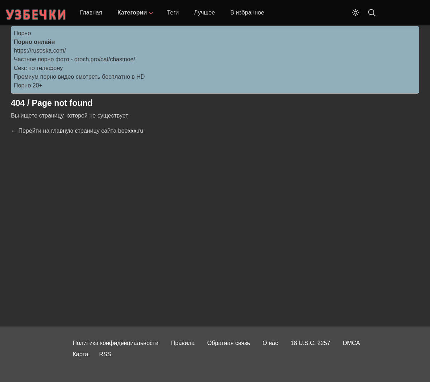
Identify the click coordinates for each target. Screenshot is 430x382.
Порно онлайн (34, 42)
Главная (91, 12)
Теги (173, 12)
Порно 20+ (28, 85)
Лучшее (204, 12)
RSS (105, 354)
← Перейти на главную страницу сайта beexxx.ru (77, 131)
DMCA (351, 343)
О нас (270, 343)
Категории (132, 12)
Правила (183, 343)
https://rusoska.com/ (40, 51)
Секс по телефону (38, 68)
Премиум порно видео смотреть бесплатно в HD (79, 77)
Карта (80, 354)
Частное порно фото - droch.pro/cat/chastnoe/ (74, 59)
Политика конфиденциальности (115, 343)
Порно (22, 33)
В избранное (247, 12)
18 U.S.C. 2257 (310, 343)
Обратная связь (228, 343)
